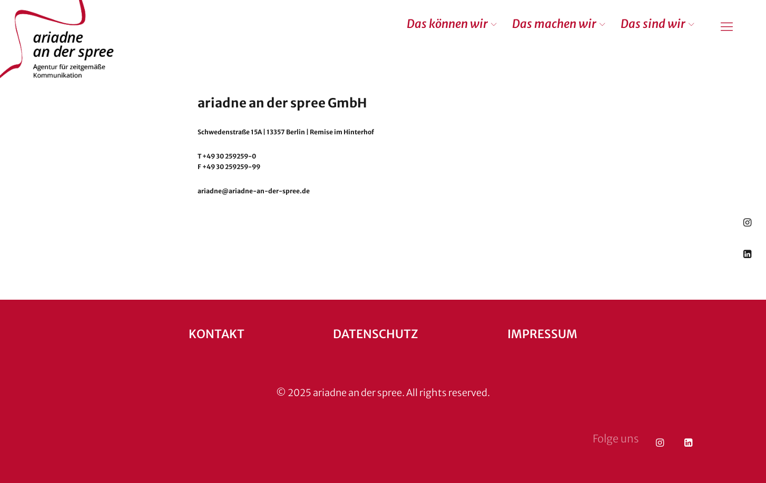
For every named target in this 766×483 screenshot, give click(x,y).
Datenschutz (375, 334)
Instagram (747, 222)
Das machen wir (554, 23)
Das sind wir (653, 23)
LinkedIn (747, 253)
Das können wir (447, 23)
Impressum (542, 334)
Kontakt (216, 334)
